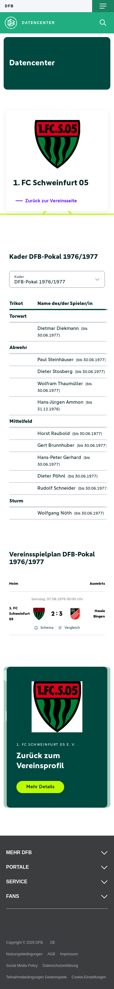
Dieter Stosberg (55, 371)
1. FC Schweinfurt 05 (19, 614)
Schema (44, 628)
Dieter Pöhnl (51, 476)
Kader (19, 277)
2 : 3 (57, 614)
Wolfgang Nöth (54, 513)
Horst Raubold (53, 433)
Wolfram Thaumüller (60, 383)
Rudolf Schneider (56, 488)
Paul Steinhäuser (55, 359)
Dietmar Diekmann (58, 328)
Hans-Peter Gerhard (59, 457)
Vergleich (69, 628)
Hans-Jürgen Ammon (60, 402)
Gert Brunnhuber (55, 445)
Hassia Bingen (99, 613)
